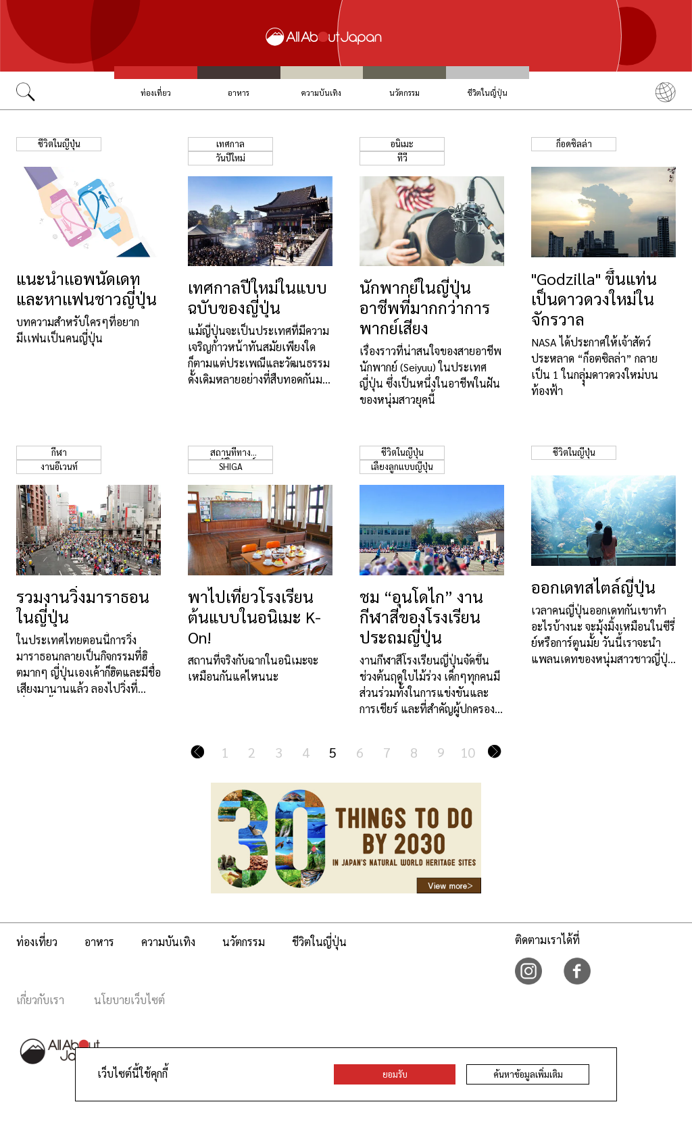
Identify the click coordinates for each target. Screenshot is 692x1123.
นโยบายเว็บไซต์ (129, 1000)
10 (467, 752)
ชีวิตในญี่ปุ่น (488, 93)
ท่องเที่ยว (156, 93)
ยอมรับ (394, 1074)
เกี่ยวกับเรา (40, 1000)
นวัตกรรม (404, 93)
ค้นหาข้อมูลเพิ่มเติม (528, 1074)
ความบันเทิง (321, 93)
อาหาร (238, 93)
